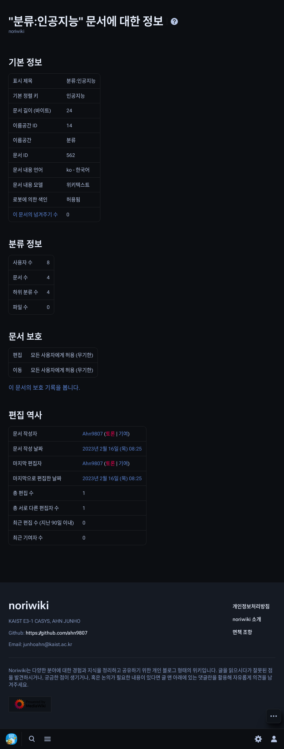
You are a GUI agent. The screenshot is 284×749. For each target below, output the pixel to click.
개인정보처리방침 (251, 606)
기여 (123, 434)
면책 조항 (242, 632)
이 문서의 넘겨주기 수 (35, 214)
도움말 (174, 21)
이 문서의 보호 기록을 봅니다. (44, 387)
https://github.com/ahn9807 (57, 632)
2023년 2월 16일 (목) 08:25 (112, 449)
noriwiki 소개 (247, 619)
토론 (110, 434)
